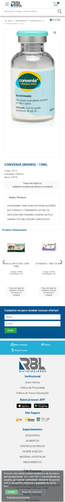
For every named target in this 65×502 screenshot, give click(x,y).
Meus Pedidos (19, 345)
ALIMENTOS (32, 440)
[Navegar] (3, 262)
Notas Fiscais (19, 350)
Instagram (32, 500)
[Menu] (7, 4)
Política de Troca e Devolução (32, 393)
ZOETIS (14, 177)
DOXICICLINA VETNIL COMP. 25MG (16, 265)
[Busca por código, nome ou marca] (29, 11)
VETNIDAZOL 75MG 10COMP (49, 263)
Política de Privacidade (32, 387)
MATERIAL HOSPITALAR (32, 456)
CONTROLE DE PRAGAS (32, 446)
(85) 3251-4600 (32, 477)
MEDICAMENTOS (32, 462)
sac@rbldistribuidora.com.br (32, 481)
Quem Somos (32, 382)
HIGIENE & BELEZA (32, 451)
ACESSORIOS (32, 435)
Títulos (46, 345)
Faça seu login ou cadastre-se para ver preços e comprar (32, 185)
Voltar (55, 20)
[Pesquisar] (60, 11)
